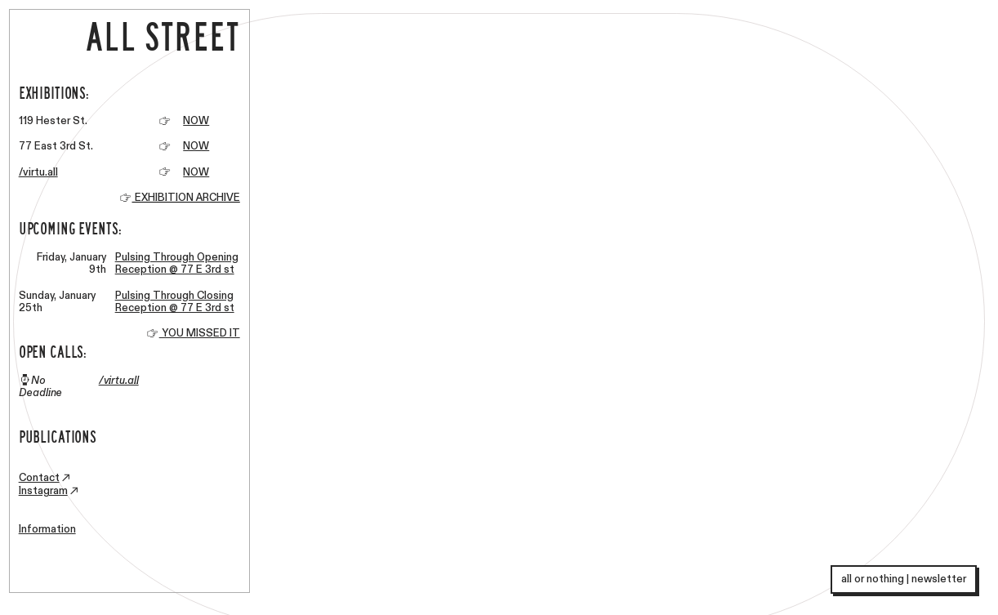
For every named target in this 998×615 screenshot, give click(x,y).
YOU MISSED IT (193, 333)
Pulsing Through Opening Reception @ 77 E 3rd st (176, 264)
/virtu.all (38, 172)
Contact (39, 477)
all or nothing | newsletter (903, 579)
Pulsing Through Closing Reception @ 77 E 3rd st (174, 302)
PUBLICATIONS (57, 436)
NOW (196, 121)
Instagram (43, 491)
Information (47, 529)
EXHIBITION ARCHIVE (186, 197)
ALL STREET (150, 35)
